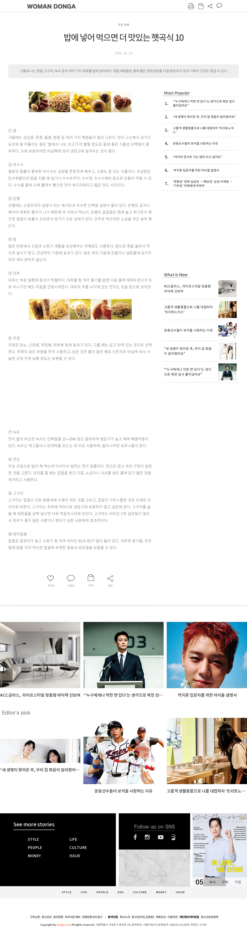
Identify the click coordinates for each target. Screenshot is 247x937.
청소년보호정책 (209, 917)
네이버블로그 (173, 837)
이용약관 (172, 917)
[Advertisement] (70, 394)
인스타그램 (147, 837)
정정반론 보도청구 (92, 917)
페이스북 (135, 837)
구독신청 (35, 917)
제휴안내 (161, 917)
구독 (225, 882)
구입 (237, 882)
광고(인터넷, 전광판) (143, 917)
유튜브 (160, 837)
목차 (212, 882)
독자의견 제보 (72, 917)
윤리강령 (58, 917)
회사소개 (125, 917)
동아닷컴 (113, 917)
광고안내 (46, 917)
